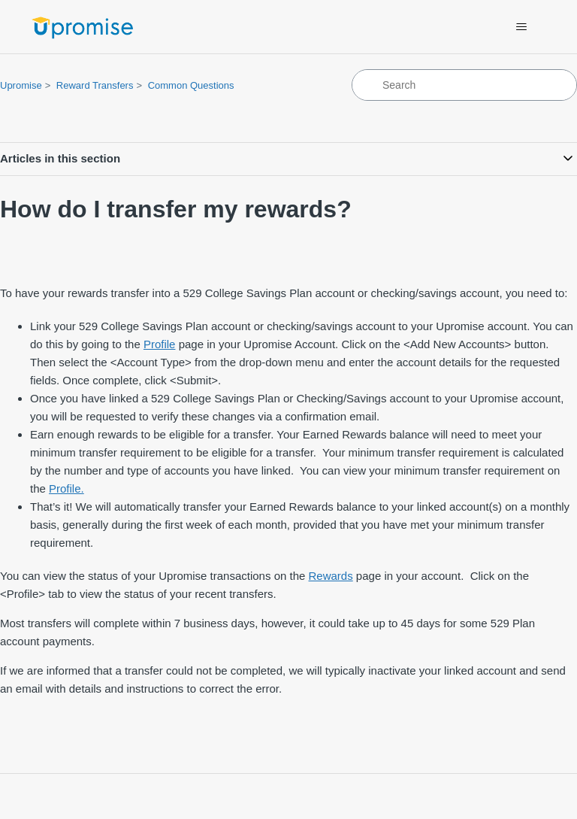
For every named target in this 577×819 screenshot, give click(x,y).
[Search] (464, 85)
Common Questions (191, 85)
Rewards (331, 575)
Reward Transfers (95, 85)
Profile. (66, 488)
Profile (159, 344)
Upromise (21, 85)
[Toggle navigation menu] (521, 27)
